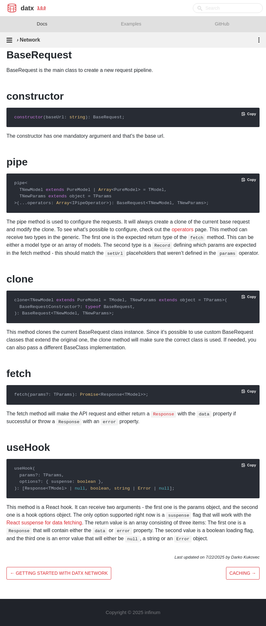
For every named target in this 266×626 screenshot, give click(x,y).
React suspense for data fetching (44, 522)
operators (182, 229)
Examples (131, 23)
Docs (42, 23)
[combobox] (228, 8)
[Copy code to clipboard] (248, 114)
